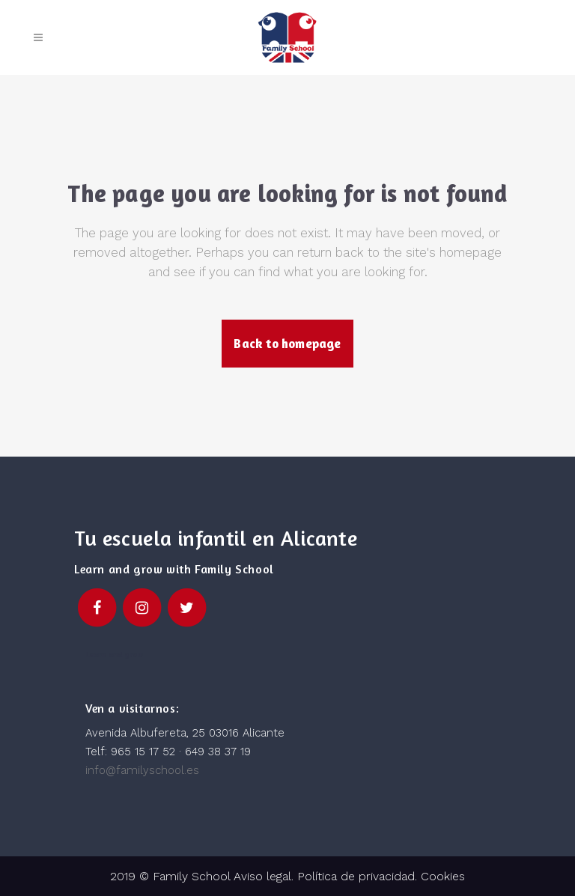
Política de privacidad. (359, 876)
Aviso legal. (261, 876)
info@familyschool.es (142, 770)
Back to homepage (287, 343)
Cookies (443, 876)
